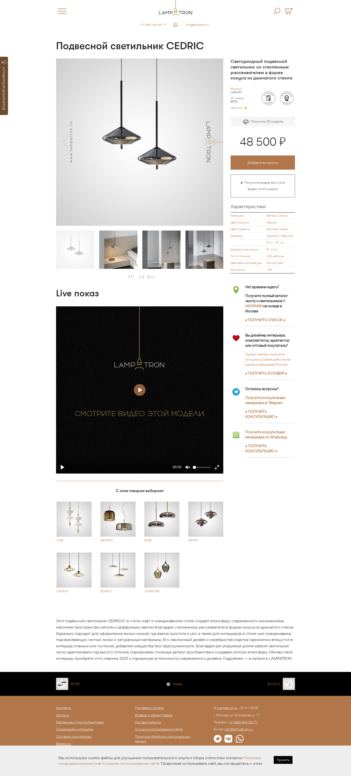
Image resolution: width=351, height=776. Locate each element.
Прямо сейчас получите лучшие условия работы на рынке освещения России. (267, 359)
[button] (65, 142)
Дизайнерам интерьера (74, 729)
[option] (139, 142)
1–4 (141, 277)
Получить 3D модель (263, 121)
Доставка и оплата (149, 708)
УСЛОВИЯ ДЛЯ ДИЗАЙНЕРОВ (4, 85)
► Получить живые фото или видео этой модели (262, 186)
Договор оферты (148, 722)
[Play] (62, 467)
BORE (75, 684)
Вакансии (63, 744)
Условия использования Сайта (159, 729)
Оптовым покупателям (74, 736)
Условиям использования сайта (130, 763)
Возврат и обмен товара (153, 715)
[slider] (202, 467)
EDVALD (273, 684)
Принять (283, 760)
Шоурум (62, 715)
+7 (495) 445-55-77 (153, 25)
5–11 (151, 277)
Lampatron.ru (227, 708)
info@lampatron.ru (197, 25)
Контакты (63, 708)
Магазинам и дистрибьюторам (80, 722)
